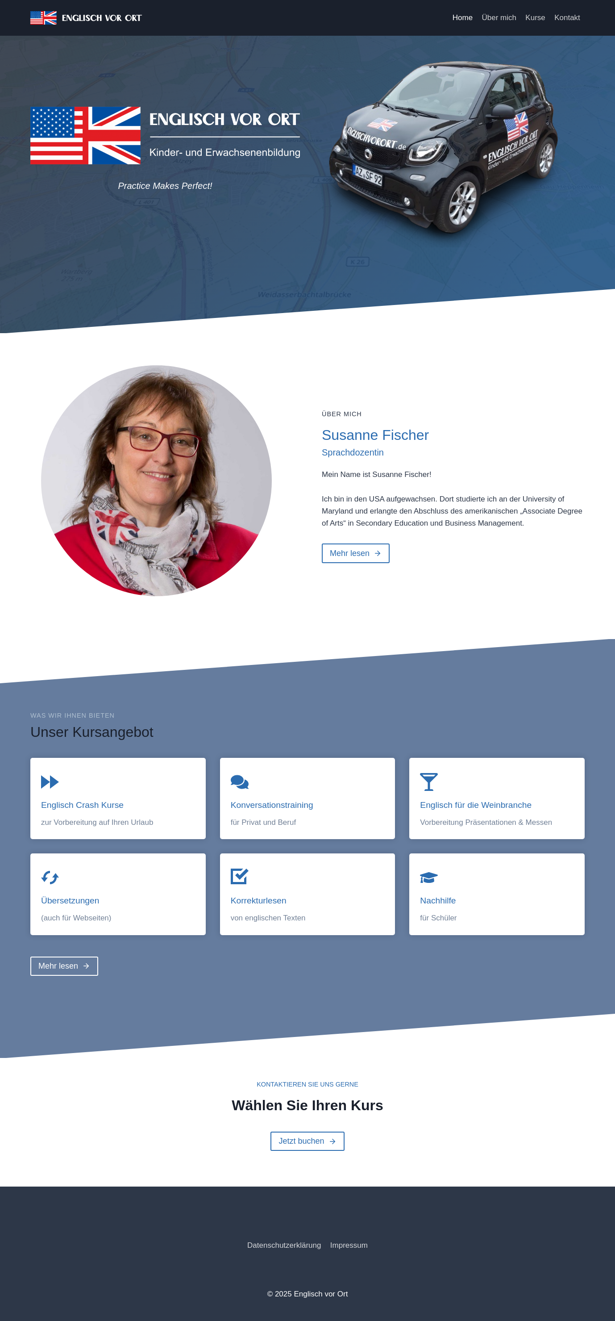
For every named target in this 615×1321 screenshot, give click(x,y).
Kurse (535, 17)
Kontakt (567, 17)
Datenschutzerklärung (284, 1245)
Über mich (499, 17)
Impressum (349, 1245)
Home (463, 17)
